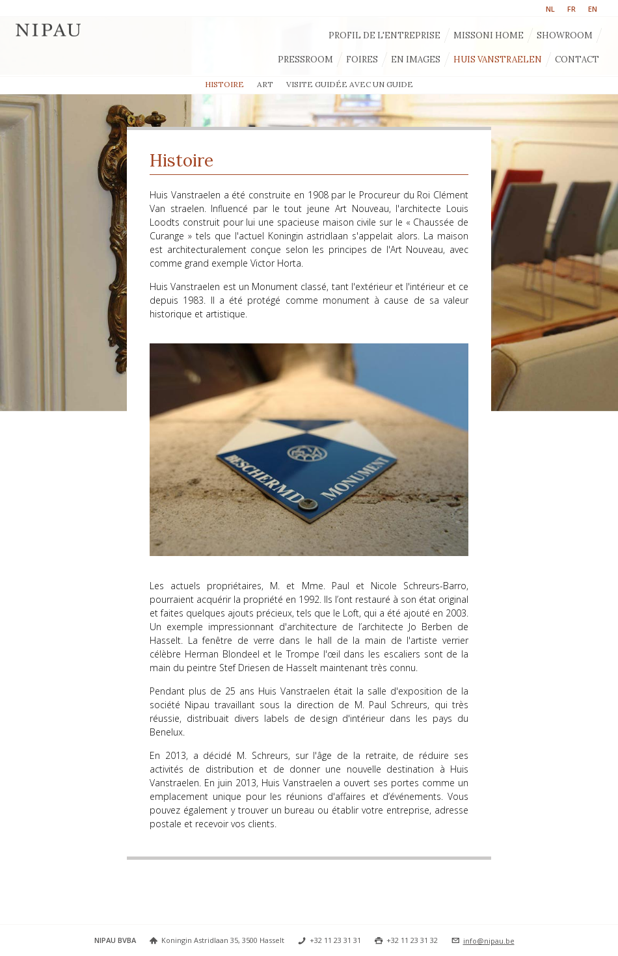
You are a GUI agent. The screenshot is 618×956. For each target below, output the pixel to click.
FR (571, 9)
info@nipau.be (489, 941)
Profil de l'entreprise (384, 35)
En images (415, 59)
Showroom (565, 35)
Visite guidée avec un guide (349, 84)
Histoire (224, 84)
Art (265, 84)
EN (592, 9)
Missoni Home (488, 35)
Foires (362, 59)
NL (550, 9)
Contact (577, 59)
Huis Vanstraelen (497, 59)
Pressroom (305, 59)
